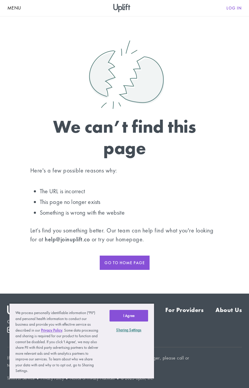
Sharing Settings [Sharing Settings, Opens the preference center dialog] (128, 329)
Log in (234, 8)
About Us (228, 310)
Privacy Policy (51, 330)
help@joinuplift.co (67, 239)
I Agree (128, 315)
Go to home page (124, 262)
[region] (81, 341)
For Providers (184, 310)
